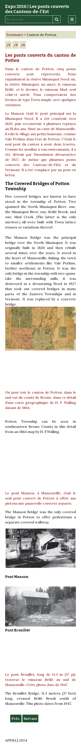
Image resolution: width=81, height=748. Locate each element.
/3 (15, 45)
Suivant (30, 718)
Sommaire (14, 35)
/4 (23, 45)
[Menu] (72, 19)
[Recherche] (29, 19)
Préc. (16, 718)
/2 (8, 45)
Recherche (56, 19)
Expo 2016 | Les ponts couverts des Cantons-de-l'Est (37, 9)
